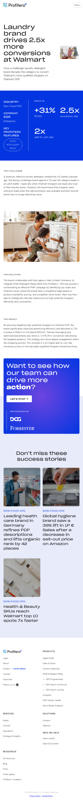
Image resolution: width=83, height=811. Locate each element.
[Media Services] (21, 720)
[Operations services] (21, 731)
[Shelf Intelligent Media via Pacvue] (61, 684)
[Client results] (61, 725)
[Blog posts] (21, 763)
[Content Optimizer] (61, 668)
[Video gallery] (21, 774)
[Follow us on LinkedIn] (21, 684)
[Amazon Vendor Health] (61, 700)
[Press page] (21, 769)
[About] (21, 663)
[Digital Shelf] (61, 658)
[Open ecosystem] (61, 720)
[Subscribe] (21, 679)
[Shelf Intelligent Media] (61, 674)
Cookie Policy (47, 796)
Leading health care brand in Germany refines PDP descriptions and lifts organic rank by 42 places (22, 532)
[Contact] (21, 674)
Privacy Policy (35, 796)
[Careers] (21, 668)
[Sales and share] (61, 663)
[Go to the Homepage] (14, 651)
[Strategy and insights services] (21, 736)
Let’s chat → (19, 398)
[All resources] (21, 758)
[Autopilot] (61, 695)
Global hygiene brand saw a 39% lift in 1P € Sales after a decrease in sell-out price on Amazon (59, 530)
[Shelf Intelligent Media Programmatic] (61, 679)
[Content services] (21, 725)
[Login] (21, 658)
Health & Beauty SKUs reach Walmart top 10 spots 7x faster (22, 613)
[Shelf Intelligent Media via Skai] (61, 689)
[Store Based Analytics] (61, 705)
